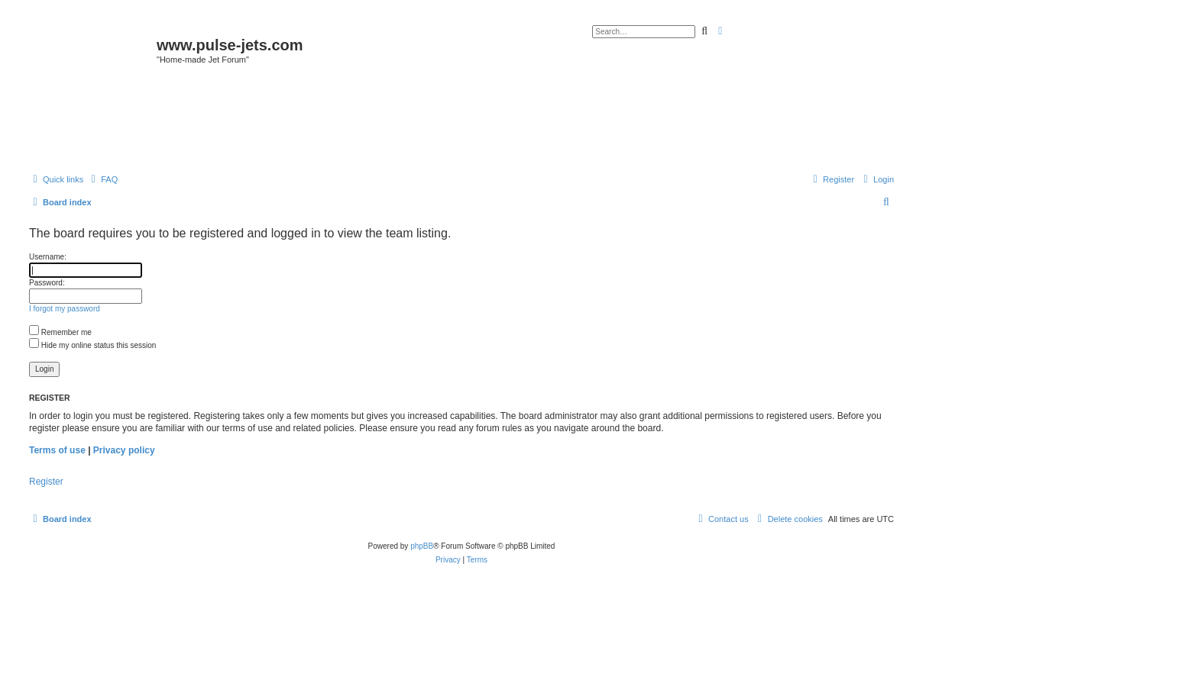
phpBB (421, 546)
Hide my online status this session (92, 345)
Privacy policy (124, 450)
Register (46, 481)
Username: (47, 257)
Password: (47, 283)
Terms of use (57, 450)
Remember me (60, 332)
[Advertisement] (461, 123)
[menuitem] (102, 179)
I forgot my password (64, 309)
